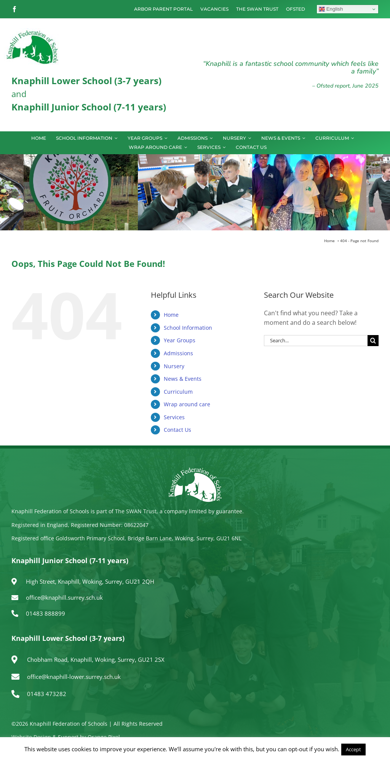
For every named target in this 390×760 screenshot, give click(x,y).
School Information (188, 327)
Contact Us (177, 429)
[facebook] (14, 9)
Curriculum (178, 391)
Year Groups (179, 340)
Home (171, 314)
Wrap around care (187, 404)
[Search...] (316, 340)
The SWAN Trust (136, 511)
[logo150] (32, 31)
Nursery (174, 366)
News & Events (182, 378)
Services (174, 417)
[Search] (373, 340)
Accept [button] (353, 749)
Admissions (178, 353)
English (331, 9)
